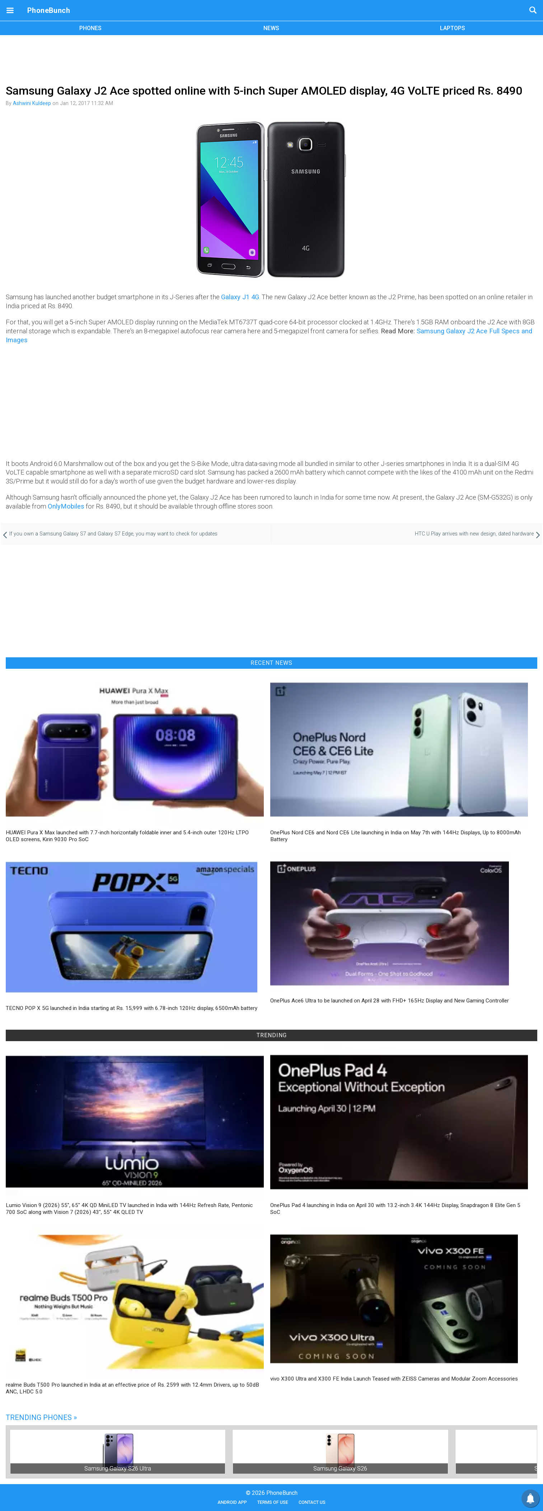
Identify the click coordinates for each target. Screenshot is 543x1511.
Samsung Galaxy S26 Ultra (117, 1468)
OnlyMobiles (66, 506)
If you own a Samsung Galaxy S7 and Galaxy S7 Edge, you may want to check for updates (113, 534)
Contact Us (312, 1502)
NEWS (271, 28)
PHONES (90, 28)
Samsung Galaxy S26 (340, 1468)
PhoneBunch (48, 10)
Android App (232, 1502)
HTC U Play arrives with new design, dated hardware (474, 534)
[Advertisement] (271, 58)
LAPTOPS (452, 28)
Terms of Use (272, 1502)
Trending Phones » (41, 1417)
